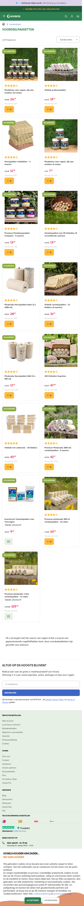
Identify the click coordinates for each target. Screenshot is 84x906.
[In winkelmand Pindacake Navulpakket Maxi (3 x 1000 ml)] (9, 324)
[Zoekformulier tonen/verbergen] (66, 16)
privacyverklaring (62, 893)
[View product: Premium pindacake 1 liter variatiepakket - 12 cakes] (8, 616)
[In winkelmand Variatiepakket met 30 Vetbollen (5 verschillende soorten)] (49, 252)
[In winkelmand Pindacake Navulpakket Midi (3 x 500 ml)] (9, 395)
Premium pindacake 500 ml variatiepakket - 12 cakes (57, 520)
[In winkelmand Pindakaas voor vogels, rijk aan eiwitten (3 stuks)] (49, 181)
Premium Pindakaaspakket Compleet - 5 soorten (17, 234)
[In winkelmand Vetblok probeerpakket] (49, 109)
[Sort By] (68, 39)
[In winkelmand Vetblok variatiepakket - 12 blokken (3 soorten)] (49, 324)
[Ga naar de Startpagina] (3, 24)
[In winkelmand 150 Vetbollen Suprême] (49, 395)
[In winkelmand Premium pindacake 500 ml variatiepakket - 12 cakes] (49, 541)
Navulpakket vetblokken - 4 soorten (17, 163)
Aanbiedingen (15, 24)
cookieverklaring (42, 893)
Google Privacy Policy (54, 699)
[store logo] (13, 16)
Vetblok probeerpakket (55, 90)
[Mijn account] (72, 16)
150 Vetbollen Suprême (55, 376)
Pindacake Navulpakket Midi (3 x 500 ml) (19, 377)
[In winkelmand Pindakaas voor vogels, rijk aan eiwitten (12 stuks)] (9, 109)
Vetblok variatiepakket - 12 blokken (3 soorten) (57, 306)
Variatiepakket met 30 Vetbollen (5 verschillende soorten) (60, 234)
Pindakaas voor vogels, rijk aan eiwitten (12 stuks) (19, 91)
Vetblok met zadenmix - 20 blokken (20, 447)
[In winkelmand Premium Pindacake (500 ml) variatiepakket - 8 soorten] (49, 467)
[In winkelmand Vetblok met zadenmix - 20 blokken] (9, 467)
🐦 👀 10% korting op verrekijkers (41, 3)
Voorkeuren (50, 900)
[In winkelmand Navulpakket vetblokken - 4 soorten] (9, 181)
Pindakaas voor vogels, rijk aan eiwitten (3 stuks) (59, 163)
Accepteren (33, 900)
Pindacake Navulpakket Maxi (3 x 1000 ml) (20, 306)
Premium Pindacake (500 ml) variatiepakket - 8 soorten (57, 449)
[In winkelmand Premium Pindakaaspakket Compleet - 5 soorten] (9, 252)
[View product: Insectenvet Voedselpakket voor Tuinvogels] (8, 541)
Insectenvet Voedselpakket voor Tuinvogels (19, 520)
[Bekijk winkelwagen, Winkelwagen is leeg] (78, 16)
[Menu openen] (4, 16)
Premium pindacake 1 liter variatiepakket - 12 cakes (16, 595)
